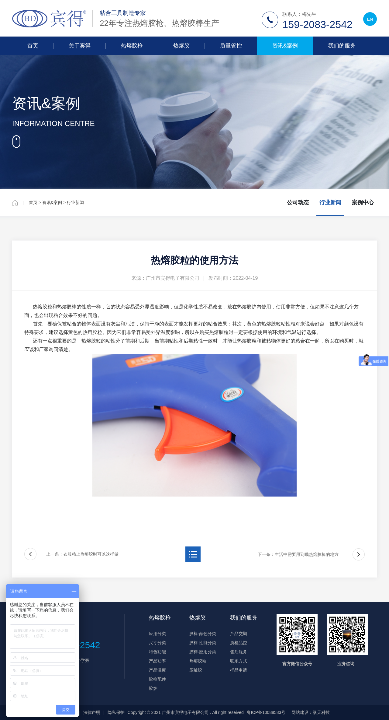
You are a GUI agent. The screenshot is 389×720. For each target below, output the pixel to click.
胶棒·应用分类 (202, 651)
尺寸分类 (157, 642)
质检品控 (238, 642)
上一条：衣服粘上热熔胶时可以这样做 (82, 554)
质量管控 (231, 46)
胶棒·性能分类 (202, 642)
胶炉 (153, 688)
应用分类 (157, 633)
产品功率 (157, 661)
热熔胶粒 (197, 661)
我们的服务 (342, 46)
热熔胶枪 (132, 46)
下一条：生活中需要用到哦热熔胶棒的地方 (298, 554)
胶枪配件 (157, 679)
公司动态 (298, 202)
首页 (32, 46)
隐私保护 (116, 712)
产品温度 (157, 670)
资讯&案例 (285, 46)
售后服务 (238, 651)
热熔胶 (181, 46)
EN (370, 19)
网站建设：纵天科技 (310, 712)
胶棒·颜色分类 (202, 633)
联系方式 (238, 661)
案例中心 (363, 202)
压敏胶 (195, 670)
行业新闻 (75, 202)
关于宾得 (80, 46)
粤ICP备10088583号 (266, 712)
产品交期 (238, 633)
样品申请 (238, 670)
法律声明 (91, 712)
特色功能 (157, 651)
